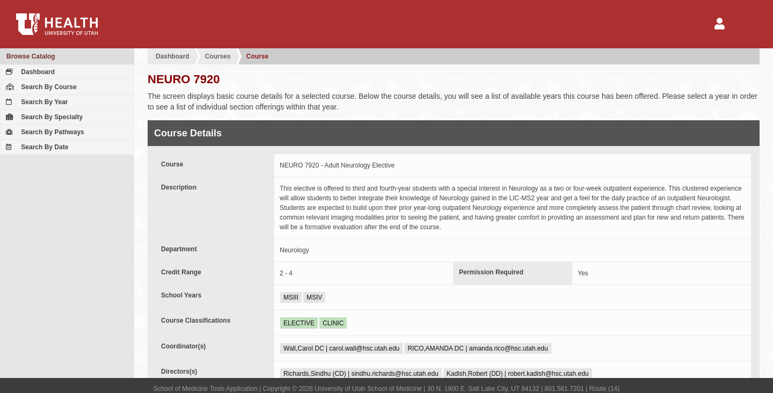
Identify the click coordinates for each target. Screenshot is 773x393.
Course (257, 56)
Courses (218, 56)
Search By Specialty (43, 117)
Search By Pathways (43, 132)
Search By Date (35, 147)
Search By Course (40, 87)
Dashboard (29, 72)
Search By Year (35, 102)
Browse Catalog (30, 56)
